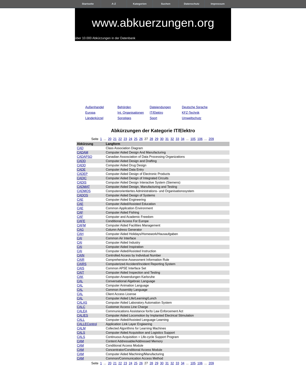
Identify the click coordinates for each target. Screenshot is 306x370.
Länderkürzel (94, 118)
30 (162, 139)
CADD (81, 161)
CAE (80, 199)
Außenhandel (94, 107)
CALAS (82, 302)
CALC (81, 307)
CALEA (82, 311)
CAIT (80, 272)
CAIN (80, 255)
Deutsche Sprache (195, 107)
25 (136, 139)
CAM (80, 341)
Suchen (165, 3)
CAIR (80, 259)
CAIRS (81, 264)
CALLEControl (87, 324)
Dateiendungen (160, 107)
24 (130, 139)
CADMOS (84, 191)
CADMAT (83, 186)
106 (200, 139)
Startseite (88, 3)
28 (151, 139)
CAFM (81, 225)
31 (167, 139)
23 (125, 139)
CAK (80, 277)
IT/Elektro (156, 112)
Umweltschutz (191, 118)
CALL (81, 319)
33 (177, 139)
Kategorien (140, 3)
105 (193, 139)
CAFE (81, 221)
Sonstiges (124, 118)
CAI (79, 238)
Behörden (124, 107)
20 (109, 139)
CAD (80, 148)
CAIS (80, 268)
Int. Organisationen (130, 112)
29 (156, 139)
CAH (80, 234)
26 (141, 139)
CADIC (82, 178)
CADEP (82, 174)
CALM (81, 328)
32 (172, 139)
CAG (80, 229)
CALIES (82, 315)
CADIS (81, 182)
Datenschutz (191, 3)
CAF (80, 212)
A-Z (114, 3)
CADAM (82, 152)
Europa (90, 112)
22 (120, 139)
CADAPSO (84, 156)
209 (211, 139)
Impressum (218, 3)
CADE (81, 169)
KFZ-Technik (190, 112)
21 (115, 139)
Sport (153, 118)
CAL (80, 281)
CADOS (82, 195)
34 (182, 139)
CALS (81, 332)
